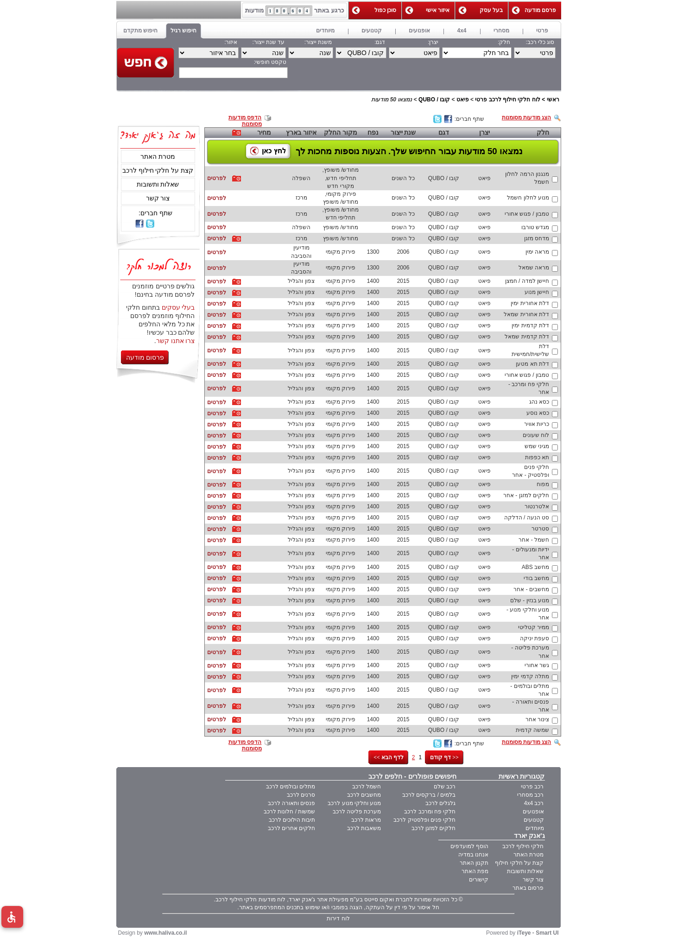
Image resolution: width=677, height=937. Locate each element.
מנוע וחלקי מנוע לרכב (354, 803)
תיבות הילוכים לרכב (292, 820)
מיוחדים (534, 828)
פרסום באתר (528, 888)
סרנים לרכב (301, 795)
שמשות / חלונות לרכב (289, 811)
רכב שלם (445, 786)
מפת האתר (475, 871)
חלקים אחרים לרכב (292, 828)
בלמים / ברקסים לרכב (429, 795)
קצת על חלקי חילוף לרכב (158, 170)
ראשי (553, 99)
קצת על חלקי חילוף (519, 863)
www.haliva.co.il (165, 933)
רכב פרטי (532, 786)
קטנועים (534, 820)
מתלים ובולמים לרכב (291, 786)
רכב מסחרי (530, 795)
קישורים (478, 879)
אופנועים (533, 811)
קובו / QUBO (434, 99)
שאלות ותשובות (158, 184)
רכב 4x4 (534, 803)
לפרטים (216, 178)
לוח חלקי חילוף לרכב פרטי (507, 99)
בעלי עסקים (178, 307)
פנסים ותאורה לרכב (292, 803)
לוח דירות (338, 918)
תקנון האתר (474, 863)
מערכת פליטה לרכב (357, 811)
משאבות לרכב (364, 828)
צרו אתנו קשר (175, 340)
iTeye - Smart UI (538, 933)
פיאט (462, 99)
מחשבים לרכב (364, 795)
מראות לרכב (366, 820)
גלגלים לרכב (440, 803)
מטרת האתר (157, 156)
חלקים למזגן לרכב (433, 828)
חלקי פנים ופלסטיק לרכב (424, 820)
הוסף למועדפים (469, 846)
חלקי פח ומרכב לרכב (430, 811)
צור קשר (158, 198)
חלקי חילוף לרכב (523, 846)
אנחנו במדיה (473, 854)
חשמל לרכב (366, 786)
